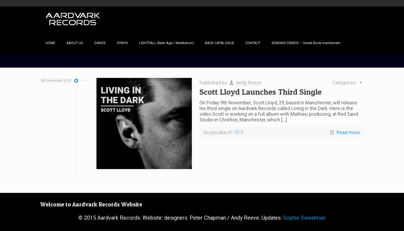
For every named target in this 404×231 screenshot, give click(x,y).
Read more (348, 132)
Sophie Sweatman (304, 218)
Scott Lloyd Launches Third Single (260, 92)
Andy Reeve (248, 82)
